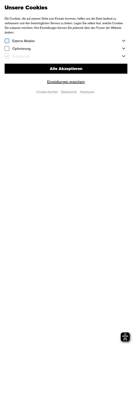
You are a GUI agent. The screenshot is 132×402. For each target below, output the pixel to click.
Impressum (87, 92)
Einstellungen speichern (66, 81)
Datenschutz (69, 92)
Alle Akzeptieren (66, 68)
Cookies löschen (47, 92)
